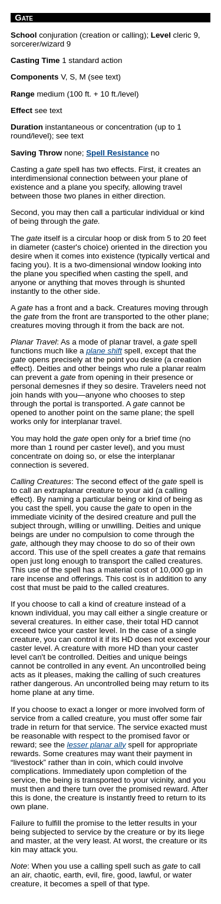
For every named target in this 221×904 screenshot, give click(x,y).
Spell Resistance (117, 152)
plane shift (104, 350)
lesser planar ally (96, 744)
